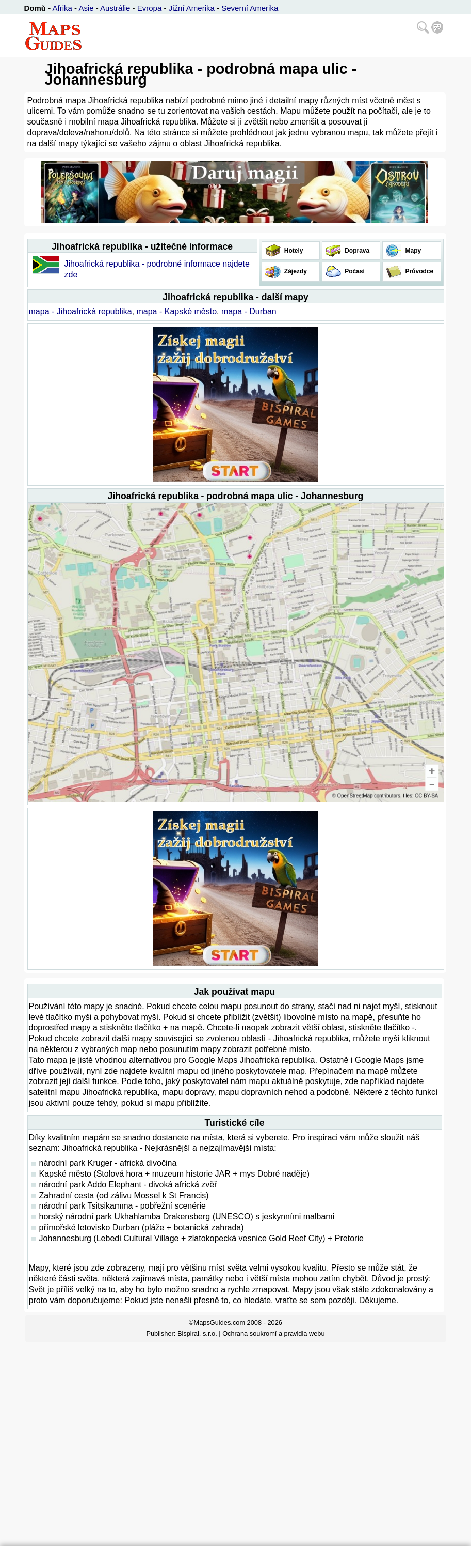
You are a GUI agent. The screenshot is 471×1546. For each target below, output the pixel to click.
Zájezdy (295, 271)
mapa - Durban (249, 311)
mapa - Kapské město (176, 311)
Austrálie (115, 8)
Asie (85, 8)
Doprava (356, 250)
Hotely (293, 250)
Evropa (149, 8)
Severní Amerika (249, 8)
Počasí (354, 271)
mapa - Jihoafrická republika (80, 311)
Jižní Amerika (192, 8)
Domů (35, 8)
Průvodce (418, 271)
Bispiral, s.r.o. (197, 1333)
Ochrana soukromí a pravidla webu (273, 1333)
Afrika (62, 8)
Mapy (412, 250)
